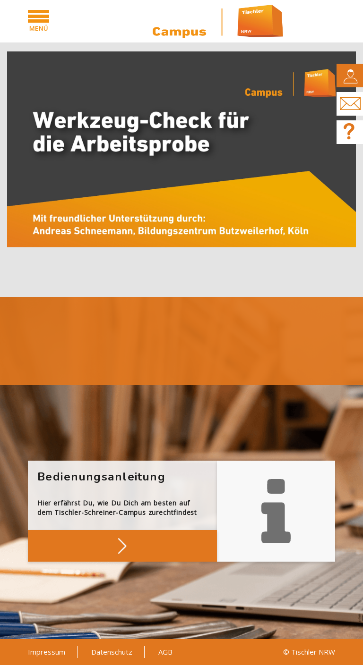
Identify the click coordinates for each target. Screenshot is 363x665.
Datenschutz (111, 652)
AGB (165, 652)
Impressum (46, 652)
